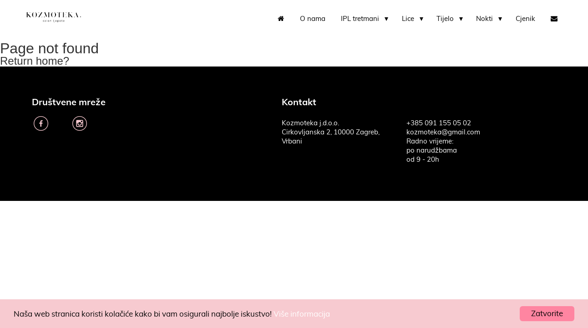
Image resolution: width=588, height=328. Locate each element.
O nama (312, 18)
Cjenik (525, 18)
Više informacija (302, 314)
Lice (408, 18)
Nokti (484, 18)
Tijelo (445, 18)
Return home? (34, 61)
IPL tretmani (360, 18)
